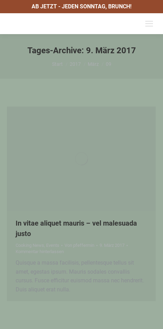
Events (52, 245)
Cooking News (30, 245)
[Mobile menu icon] (149, 24)
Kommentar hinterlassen (40, 251)
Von (79, 245)
